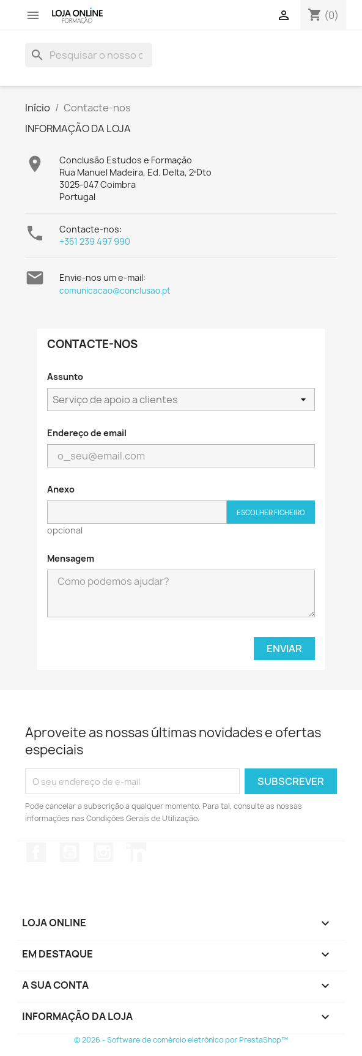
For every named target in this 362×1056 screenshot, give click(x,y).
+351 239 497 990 (94, 241)
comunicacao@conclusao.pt (114, 290)
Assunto (65, 376)
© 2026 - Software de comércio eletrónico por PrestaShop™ (181, 1040)
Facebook (36, 852)
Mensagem (70, 558)
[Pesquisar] (88, 55)
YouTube (69, 852)
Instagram (103, 852)
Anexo (61, 489)
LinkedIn (136, 852)
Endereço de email (87, 433)
